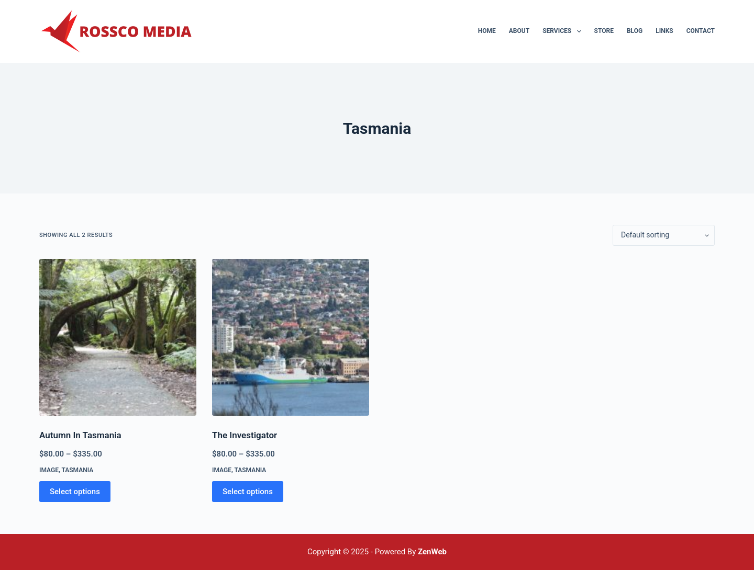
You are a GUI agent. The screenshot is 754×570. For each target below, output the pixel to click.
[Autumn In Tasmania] (117, 337)
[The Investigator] (290, 337)
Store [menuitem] (604, 31)
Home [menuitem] (487, 31)
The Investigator (244, 435)
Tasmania (77, 470)
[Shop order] (664, 235)
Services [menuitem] (563, 31)
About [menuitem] (519, 31)
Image (49, 470)
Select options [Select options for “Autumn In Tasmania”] (75, 491)
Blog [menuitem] (634, 31)
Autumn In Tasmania (80, 435)
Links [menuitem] (664, 31)
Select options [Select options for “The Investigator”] (248, 491)
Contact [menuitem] (700, 31)
